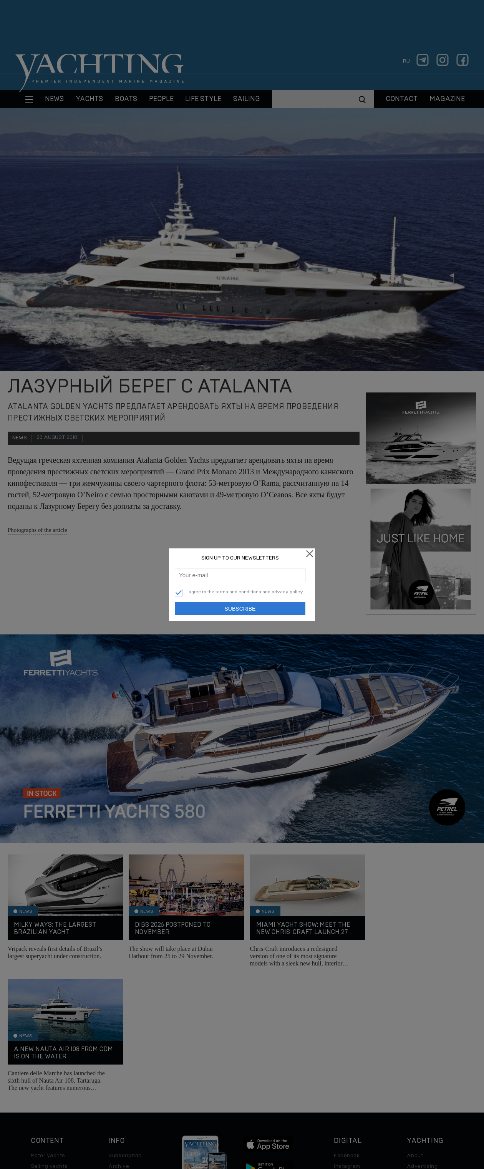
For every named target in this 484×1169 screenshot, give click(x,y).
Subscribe (240, 609)
